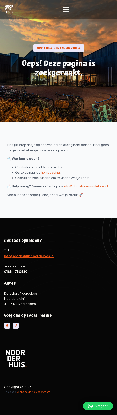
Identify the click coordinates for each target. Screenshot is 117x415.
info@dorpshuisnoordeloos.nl (92, 186)
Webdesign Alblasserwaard (33, 391)
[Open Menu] (66, 9)
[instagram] (16, 326)
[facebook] (7, 326)
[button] (98, 406)
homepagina (57, 172)
